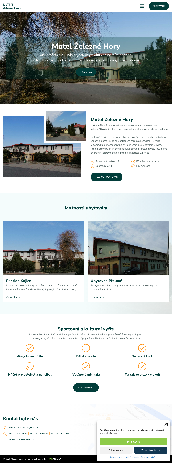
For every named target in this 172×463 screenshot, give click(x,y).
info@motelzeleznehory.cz (21, 439)
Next (168, 58)
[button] (165, 424)
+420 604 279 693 (18, 433)
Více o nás (86, 71)
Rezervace (159, 6)
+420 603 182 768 (60, 433)
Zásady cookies (116, 457)
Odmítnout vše (116, 450)
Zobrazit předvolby (150, 450)
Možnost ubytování (106, 176)
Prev (4, 58)
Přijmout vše (133, 441)
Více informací (86, 387)
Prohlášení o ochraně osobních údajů (139, 457)
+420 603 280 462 (39, 433)
